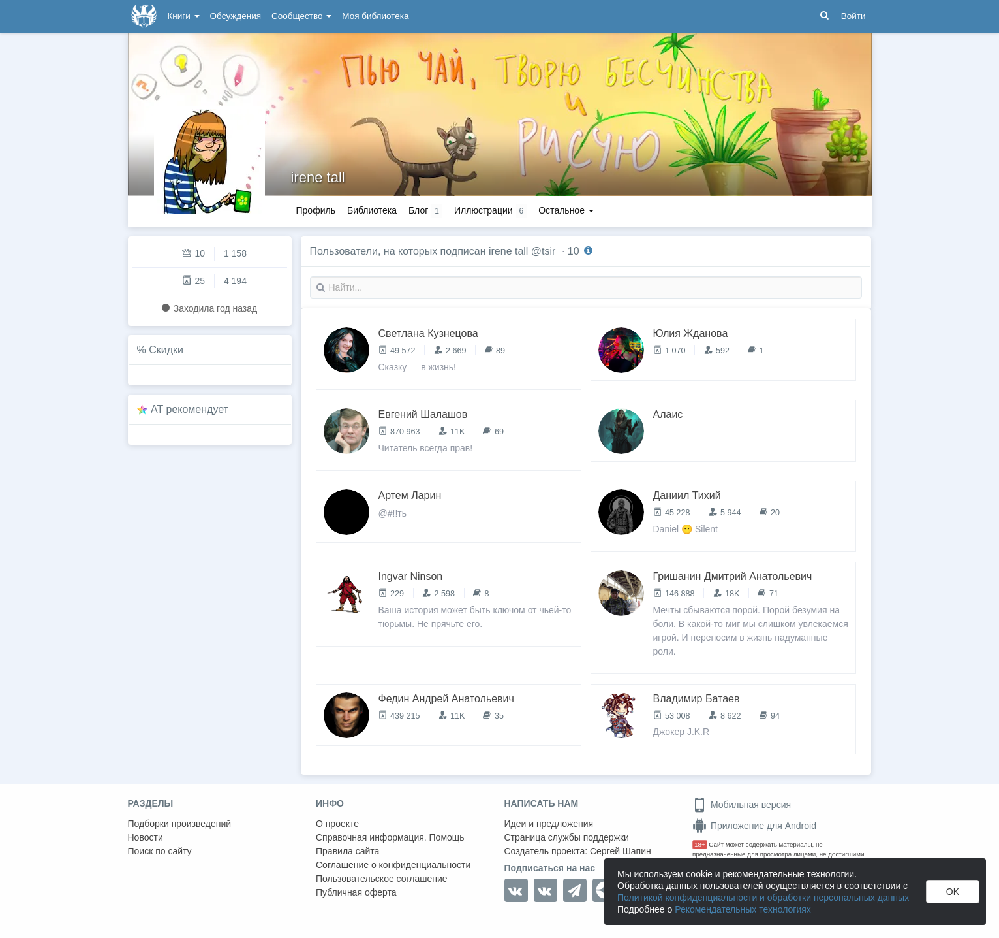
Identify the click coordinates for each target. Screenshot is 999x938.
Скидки (166, 349)
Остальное (566, 210)
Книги (184, 16)
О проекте (337, 823)
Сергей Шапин (620, 851)
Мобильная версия (741, 805)
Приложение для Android (754, 825)
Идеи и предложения (549, 823)
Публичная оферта (356, 892)
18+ (699, 844)
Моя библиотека (375, 16)
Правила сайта (347, 851)
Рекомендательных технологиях (743, 909)
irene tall (318, 177)
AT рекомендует (189, 409)
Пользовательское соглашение (382, 878)
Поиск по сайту (160, 851)
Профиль (315, 210)
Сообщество (301, 16)
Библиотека (372, 210)
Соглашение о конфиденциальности (393, 865)
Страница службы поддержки (566, 837)
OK (952, 891)
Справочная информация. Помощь (390, 837)
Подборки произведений (180, 823)
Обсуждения (235, 16)
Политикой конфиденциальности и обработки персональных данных (763, 897)
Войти (853, 16)
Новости (145, 837)
